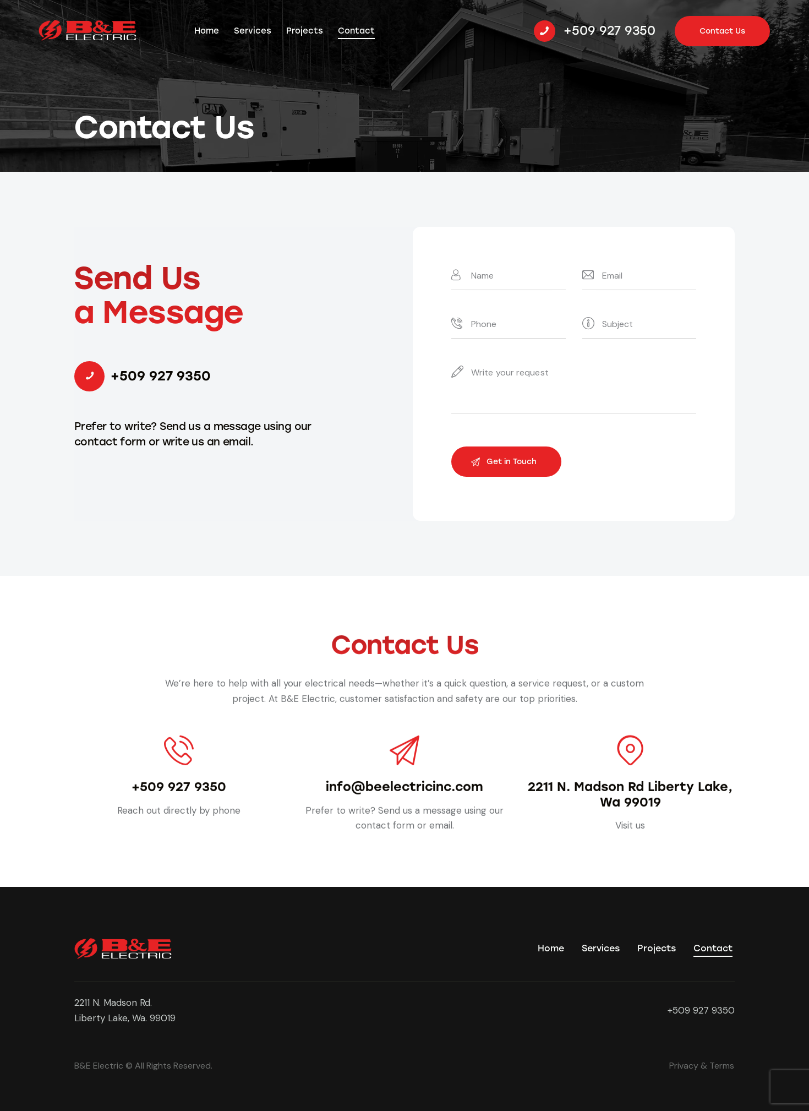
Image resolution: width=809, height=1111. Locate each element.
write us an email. (208, 441)
